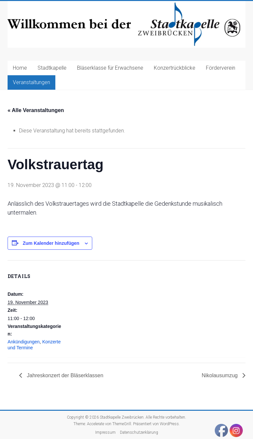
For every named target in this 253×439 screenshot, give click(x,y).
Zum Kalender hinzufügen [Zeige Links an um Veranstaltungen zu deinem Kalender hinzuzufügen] (51, 243)
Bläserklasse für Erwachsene (110, 68)
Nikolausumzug (220, 375)
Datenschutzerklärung (139, 432)
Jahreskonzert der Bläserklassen (64, 375)
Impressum (105, 432)
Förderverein (220, 68)
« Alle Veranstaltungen (36, 110)
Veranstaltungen (31, 82)
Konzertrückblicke (174, 68)
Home (20, 68)
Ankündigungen (24, 341)
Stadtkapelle (52, 68)
